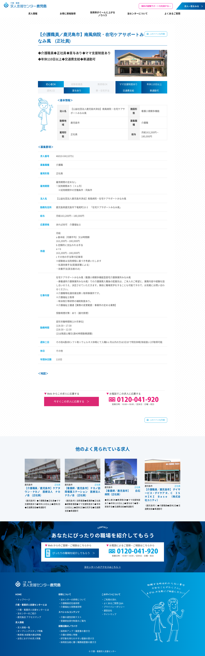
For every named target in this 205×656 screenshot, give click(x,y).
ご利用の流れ (110, 599)
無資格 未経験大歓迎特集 (29, 634)
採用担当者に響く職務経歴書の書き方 (78, 642)
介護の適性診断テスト (71, 617)
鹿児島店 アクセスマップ (29, 617)
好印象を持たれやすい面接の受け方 (77, 638)
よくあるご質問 (172, 13)
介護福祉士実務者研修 (71, 606)
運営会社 (108, 610)
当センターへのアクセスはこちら (101, 566)
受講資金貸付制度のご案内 (73, 620)
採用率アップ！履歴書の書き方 (75, 630)
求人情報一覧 (23, 627)
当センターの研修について (73, 599)
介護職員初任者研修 (70, 603)
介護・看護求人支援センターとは (33, 609)
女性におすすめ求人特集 (29, 638)
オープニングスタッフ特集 (30, 630)
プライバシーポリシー (114, 606)
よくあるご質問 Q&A (113, 603)
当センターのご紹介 (26, 613)
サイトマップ (110, 614)
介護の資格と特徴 (69, 634)
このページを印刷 (157, 34)
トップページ (23, 599)
